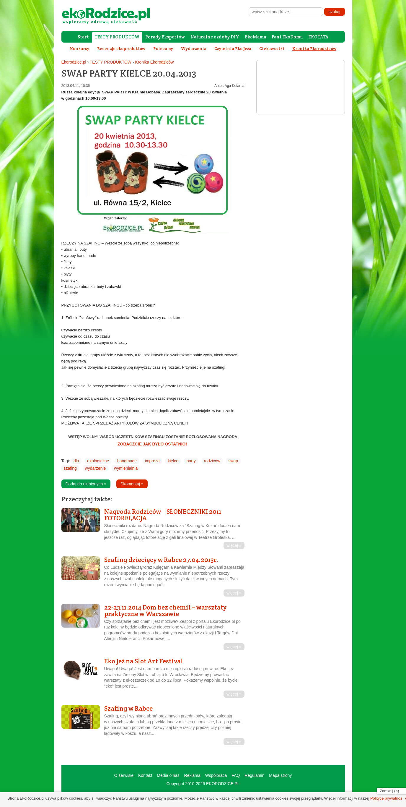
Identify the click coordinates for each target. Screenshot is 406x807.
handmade (127, 460)
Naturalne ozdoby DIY (214, 37)
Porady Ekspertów (165, 37)
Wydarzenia (193, 48)
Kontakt (145, 775)
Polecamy (163, 48)
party (191, 460)
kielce (173, 460)
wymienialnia (126, 468)
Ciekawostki (271, 48)
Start (83, 37)
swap (233, 460)
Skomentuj (132, 484)
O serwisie (123, 775)
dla (76, 460)
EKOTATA (318, 37)
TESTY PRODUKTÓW (117, 37)
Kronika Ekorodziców (154, 62)
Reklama (192, 775)
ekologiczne (98, 460)
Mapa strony (280, 775)
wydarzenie (95, 468)
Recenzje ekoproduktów (121, 48)
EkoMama (255, 37)
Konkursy (79, 48)
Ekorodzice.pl (73, 62)
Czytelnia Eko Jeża (232, 48)
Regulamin (254, 775)
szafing (70, 468)
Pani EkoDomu (287, 37)
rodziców (212, 460)
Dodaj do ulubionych (86, 484)
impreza (152, 460)
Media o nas (168, 775)
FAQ (235, 775)
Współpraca (216, 775)
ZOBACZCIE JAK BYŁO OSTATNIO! (153, 444)
